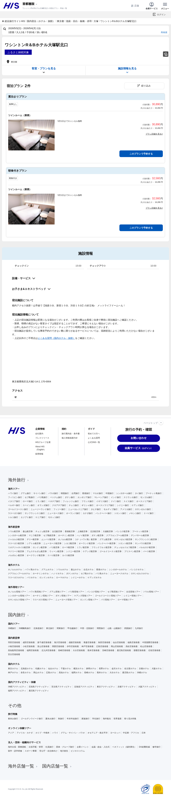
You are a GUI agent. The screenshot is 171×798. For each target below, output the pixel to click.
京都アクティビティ (127, 687)
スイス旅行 (129, 501)
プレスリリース (42, 438)
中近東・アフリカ (131, 733)
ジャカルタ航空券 (16, 539)
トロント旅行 (120, 513)
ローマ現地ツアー (126, 599)
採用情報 (39, 454)
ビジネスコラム (78, 751)
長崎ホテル (89, 672)
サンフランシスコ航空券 (146, 539)
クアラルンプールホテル (19, 573)
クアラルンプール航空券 (117, 535)
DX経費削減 (144, 747)
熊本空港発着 (94, 650)
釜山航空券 (28, 531)
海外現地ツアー (16, 587)
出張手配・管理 (36, 747)
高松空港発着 (132, 646)
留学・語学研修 (15, 751)
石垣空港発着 (154, 650)
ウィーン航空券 (56, 551)
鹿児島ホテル (128, 672)
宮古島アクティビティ (61, 687)
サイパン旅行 (39, 493)
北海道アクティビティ (84, 687)
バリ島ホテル (102, 573)
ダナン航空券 (98, 535)
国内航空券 (14, 638)
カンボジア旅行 (84, 497)
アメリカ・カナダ (25, 733)
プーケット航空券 (140, 531)
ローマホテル (62, 577)
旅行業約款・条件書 (71, 433)
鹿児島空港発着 (124, 650)
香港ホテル (101, 569)
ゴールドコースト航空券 (111, 551)
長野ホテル (104, 668)
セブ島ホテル (87, 573)
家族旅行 (85, 718)
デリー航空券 (33, 539)
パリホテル (32, 577)
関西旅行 (101, 628)
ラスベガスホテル (16, 577)
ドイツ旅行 (116, 501)
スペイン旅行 (29, 505)
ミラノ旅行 (40, 501)
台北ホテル (88, 569)
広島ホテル (51, 672)
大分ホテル (115, 672)
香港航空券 (70, 531)
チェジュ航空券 (42, 531)
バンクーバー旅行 (104, 513)
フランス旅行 (87, 501)
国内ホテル (14, 664)
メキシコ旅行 (135, 513)
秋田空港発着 (104, 642)
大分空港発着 (79, 650)
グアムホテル (47, 569)
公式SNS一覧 (94, 442)
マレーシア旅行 (101, 497)
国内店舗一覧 (57, 766)
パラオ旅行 (53, 493)
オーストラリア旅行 (105, 505)
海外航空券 (14, 527)
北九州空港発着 (48, 650)
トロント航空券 (125, 543)
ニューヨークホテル (119, 573)
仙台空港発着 (119, 642)
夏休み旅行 (50, 718)
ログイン (161, 14)
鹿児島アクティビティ (39, 691)
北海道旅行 (38, 628)
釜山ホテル (76, 569)
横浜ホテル (78, 668)
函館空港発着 (75, 642)
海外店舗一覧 (23, 766)
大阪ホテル (157, 668)
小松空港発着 (29, 646)
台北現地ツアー (133, 592)
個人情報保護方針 (70, 438)
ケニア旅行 (40, 517)
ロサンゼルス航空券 (123, 539)
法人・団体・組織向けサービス (24, 742)
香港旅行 (86, 493)
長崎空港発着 (64, 650)
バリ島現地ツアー (76, 592)
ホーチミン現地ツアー (43, 596)
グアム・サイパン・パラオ (73, 733)
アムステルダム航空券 (37, 551)
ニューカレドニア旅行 (78, 509)
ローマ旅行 (28, 501)
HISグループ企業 (43, 442)
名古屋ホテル (130, 668)
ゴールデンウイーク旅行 (32, 718)
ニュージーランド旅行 (41, 509)
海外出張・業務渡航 (17, 747)
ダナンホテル (72, 573)
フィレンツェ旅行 (71, 501)
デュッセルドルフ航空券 (125, 547)
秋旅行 (61, 718)
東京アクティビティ (106, 687)
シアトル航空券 (34, 543)
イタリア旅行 (14, 501)
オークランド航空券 (36, 555)
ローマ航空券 (68, 547)
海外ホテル (14, 565)
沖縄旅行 (12, 628)
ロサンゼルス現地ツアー (19, 599)
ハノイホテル (57, 573)
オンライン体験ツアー (19, 728)
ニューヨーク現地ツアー (66, 599)
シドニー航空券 (73, 551)
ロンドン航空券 (40, 547)
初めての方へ (94, 433)
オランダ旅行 (43, 505)
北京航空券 (95, 531)
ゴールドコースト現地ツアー (108, 596)
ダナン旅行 (70, 497)
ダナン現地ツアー (63, 596)
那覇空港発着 (140, 650)
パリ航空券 (54, 547)
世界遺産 (118, 718)
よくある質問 (94, 438)
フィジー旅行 (59, 509)
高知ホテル (64, 672)
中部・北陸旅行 (87, 628)
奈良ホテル (26, 672)
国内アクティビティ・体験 (22, 682)
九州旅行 (139, 628)
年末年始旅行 (73, 718)
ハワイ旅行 (13, 493)
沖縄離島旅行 (25, 628)
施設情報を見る (127, 70)
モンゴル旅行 (146, 497)
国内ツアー (14, 623)
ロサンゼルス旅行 (143, 509)
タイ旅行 (139, 493)
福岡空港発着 (33, 650)
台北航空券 (57, 531)
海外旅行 (18, 479)
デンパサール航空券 (140, 535)
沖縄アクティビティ (17, 687)
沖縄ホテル (142, 672)
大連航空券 (108, 531)
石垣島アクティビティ (39, 687)
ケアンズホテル (95, 577)
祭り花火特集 (130, 718)
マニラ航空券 (35, 535)
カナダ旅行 (88, 513)
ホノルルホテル (15, 569)
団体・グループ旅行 (65, 747)
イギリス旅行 (102, 501)
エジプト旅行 (27, 517)
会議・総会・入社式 (101, 747)
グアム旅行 (26, 493)
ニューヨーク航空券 (52, 543)
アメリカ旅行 (126, 509)
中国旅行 (110, 493)
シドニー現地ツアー (133, 596)
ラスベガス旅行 (15, 513)
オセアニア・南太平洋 (98, 733)
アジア (11, 733)
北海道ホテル (27, 668)
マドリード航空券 (16, 551)
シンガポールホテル (118, 569)
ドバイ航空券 (53, 555)
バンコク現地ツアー (96, 592)
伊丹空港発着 (73, 646)
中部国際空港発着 (150, 642)
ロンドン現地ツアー (89, 599)
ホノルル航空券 (65, 539)
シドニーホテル (78, 577)
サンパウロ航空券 (143, 543)
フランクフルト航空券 (102, 547)
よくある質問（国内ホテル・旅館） (56, 338)
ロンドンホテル (46, 577)
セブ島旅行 (30, 497)
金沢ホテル (117, 668)
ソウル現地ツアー (151, 592)
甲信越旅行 (72, 628)
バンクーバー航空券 (107, 543)
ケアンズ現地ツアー (83, 596)
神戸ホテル (13, 672)
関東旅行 (61, 628)
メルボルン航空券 (16, 555)
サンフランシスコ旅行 (35, 513)
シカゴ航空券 (70, 543)
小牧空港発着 (14, 646)
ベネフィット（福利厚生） (124, 747)
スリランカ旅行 (131, 497)
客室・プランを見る (44, 70)
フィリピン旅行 (15, 497)
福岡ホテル (76, 672)
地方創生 (64, 751)
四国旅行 (128, 628)
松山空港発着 (146, 646)
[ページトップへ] (161, 423)
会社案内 (39, 433)
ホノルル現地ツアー (17, 592)
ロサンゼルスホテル (140, 573)
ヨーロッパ (115, 733)
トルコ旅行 (13, 517)
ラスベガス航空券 (16, 543)
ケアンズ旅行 (138, 505)
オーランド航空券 (87, 543)
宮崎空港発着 (108, 650)
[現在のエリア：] (30, 4)
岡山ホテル (38, 672)
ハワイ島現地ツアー (38, 592)
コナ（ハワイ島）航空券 (86, 539)
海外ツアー (14, 489)
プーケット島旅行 (154, 493)
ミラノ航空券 (83, 547)
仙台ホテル (53, 668)
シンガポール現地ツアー (19, 596)
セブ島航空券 (49, 535)
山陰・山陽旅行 (115, 628)
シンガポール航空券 (17, 535)
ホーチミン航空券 (66, 535)
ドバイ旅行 (149, 513)
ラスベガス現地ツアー (43, 599)
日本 (144, 733)
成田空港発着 (29, 642)
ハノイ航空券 (83, 535)
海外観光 (107, 718)
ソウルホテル (62, 569)
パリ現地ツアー (108, 599)
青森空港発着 (89, 642)
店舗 (135, 5)
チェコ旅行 (74, 505)
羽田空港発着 (14, 642)
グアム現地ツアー (57, 592)
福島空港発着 (134, 642)
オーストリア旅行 (144, 501)
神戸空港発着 (87, 646)
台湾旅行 (75, 493)
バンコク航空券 (123, 531)
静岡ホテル (91, 668)
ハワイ (55, 733)
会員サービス (152, 6)
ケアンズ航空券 (90, 551)
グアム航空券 (106, 539)
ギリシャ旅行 (87, 505)
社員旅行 (49, 747)
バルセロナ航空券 (147, 547)
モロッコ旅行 (54, 517)
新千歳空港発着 (44, 642)
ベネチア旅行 (54, 501)
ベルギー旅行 (14, 505)
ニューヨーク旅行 (55, 513)
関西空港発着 (58, 646)
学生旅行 (96, 718)
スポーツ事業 (31, 751)
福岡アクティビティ (17, 691)
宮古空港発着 (14, 654)
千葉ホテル (66, 668)
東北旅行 (50, 628)
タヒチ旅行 (96, 509)
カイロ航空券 (68, 555)
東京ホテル (13, 668)
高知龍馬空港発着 (16, 650)
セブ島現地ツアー (116, 592)
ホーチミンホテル (41, 573)
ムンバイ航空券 (48, 539)
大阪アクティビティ (147, 687)
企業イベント (83, 747)
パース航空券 (149, 551)
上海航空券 (82, 531)
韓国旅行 (65, 493)
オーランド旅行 (73, 513)
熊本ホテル (102, 672)
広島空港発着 (102, 646)
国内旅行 (18, 614)
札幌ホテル (40, 668)
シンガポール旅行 (124, 493)
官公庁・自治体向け (48, 751)
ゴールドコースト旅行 (18, 509)
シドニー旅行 (123, 505)
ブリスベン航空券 (132, 551)
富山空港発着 (43, 646)
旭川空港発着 (60, 642)
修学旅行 (156, 747)
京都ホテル (144, 668)
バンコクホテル (137, 569)
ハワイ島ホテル (32, 569)
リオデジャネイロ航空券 (19, 547)
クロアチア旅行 (59, 505)
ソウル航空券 (14, 531)
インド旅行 (116, 497)
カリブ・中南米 (42, 733)
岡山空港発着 (117, 646)
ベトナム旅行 (56, 497)
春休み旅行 (13, 718)
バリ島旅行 (42, 497)
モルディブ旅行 (111, 509)
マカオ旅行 (98, 493)
